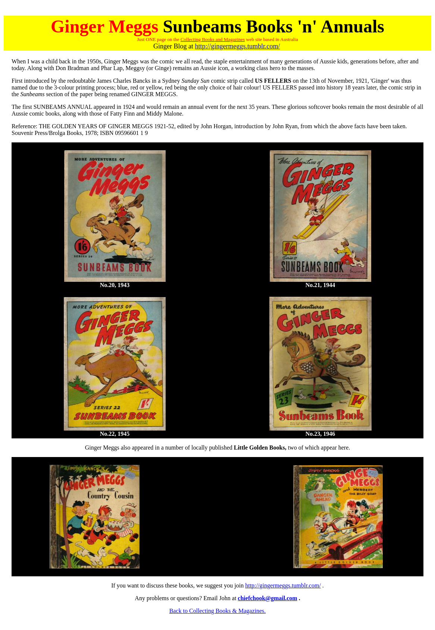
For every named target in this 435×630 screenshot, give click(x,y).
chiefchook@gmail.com (267, 598)
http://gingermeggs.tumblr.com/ (237, 46)
